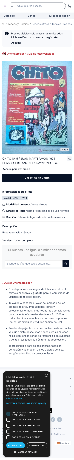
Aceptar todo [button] (15, 445)
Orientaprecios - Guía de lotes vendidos (30, 53)
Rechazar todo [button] (36, 445)
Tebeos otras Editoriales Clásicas (52, 24)
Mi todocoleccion (59, 15)
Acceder (16, 42)
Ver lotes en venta (37, 177)
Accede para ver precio (16, 169)
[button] (26, 405)
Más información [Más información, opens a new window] (14, 398)
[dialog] (26, 414)
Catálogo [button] (9, 15)
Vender (32, 15)
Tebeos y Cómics (18, 24)
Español (63, 443)
